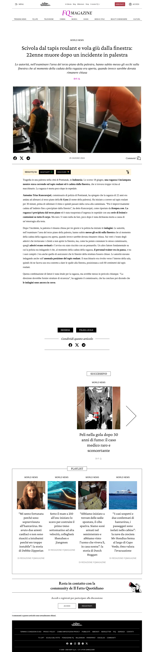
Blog (74, 4)
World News (77, 40)
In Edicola (68, 4)
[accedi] (134, 4)
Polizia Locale (86, 330)
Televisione (49, 19)
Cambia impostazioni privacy (68, 632)
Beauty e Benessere (119, 19)
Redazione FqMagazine (32, 558)
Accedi (67, 606)
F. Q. (78, 79)
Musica (74, 19)
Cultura (136, 19)
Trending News (20, 19)
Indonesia (65, 330)
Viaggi (85, 19)
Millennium (80, 4)
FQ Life (35, 19)
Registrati (87, 606)
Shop (87, 4)
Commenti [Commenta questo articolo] (133, 158)
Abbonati (120, 4)
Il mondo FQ (95, 4)
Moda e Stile (100, 19)
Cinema (62, 19)
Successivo (98, 373)
